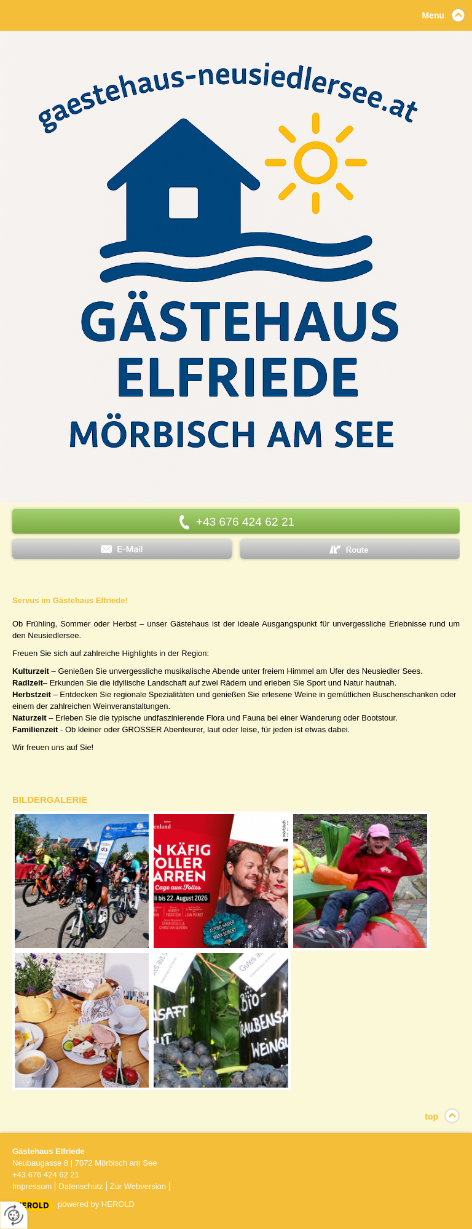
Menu (433, 15)
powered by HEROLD (96, 1204)
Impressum (32, 1186)
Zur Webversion (138, 1186)
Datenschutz (80, 1186)
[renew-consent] (14, 1215)
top (431, 1116)
